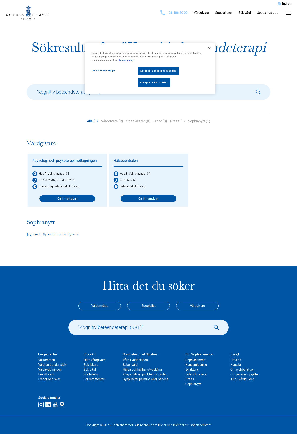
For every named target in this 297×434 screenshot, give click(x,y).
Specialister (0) (138, 121)
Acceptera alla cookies (154, 82)
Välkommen (46, 360)
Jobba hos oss (267, 13)
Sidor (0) (160, 121)
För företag (91, 374)
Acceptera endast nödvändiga (158, 70)
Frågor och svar (49, 379)
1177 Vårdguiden (242, 379)
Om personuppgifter (244, 374)
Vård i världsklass (135, 360)
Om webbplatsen (242, 369)
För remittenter (94, 379)
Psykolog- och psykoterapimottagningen (64, 160)
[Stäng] (209, 48)
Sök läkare (91, 365)
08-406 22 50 (125, 180)
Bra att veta (46, 374)
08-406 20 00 (173, 12)
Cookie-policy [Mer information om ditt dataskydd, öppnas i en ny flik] (126, 60)
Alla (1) (92, 121)
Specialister (223, 13)
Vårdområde (99, 306)
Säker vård (130, 365)
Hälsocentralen (126, 160)
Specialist (148, 306)
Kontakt (235, 365)
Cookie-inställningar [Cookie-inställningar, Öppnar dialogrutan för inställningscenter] (103, 70)
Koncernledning (196, 365)
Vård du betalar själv (52, 365)
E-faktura (191, 369)
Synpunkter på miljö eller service (145, 379)
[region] (150, 68)
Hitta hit (235, 360)
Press (189, 379)
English (286, 3)
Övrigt (234, 354)
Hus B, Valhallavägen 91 (132, 173)
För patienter (47, 354)
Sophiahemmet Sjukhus (140, 354)
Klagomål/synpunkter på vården (145, 374)
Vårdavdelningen (50, 369)
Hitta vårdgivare (95, 360)
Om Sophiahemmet (199, 354)
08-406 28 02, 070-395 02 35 (53, 180)
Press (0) (177, 121)
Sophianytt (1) (199, 121)
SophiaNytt (193, 384)
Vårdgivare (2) (112, 121)
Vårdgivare (201, 13)
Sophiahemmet (195, 360)
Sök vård (244, 13)
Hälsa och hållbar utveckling (142, 369)
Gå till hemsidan (67, 198)
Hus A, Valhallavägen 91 (50, 173)
